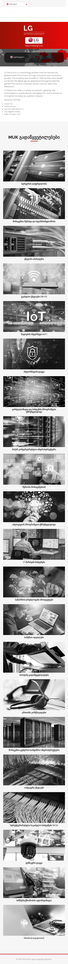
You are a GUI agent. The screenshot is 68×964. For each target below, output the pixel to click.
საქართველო (13, 57)
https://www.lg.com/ (34, 45)
